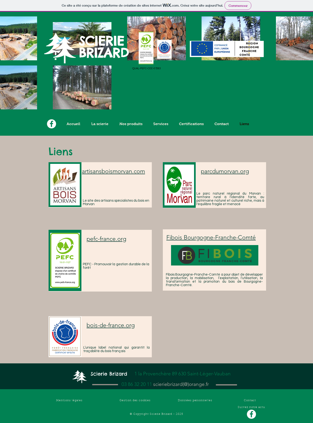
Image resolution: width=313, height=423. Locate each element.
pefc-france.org (106, 238)
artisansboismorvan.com (113, 171)
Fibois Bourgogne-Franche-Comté (211, 237)
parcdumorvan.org (225, 171)
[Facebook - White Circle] (251, 414)
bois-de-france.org (111, 325)
